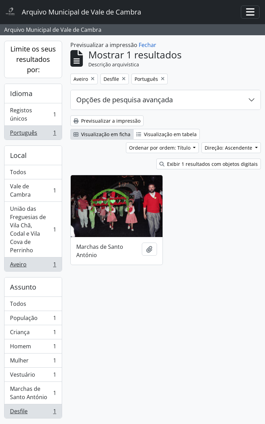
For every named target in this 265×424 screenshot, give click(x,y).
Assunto (23, 287)
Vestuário (33, 376)
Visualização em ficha (101, 134)
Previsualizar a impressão (106, 120)
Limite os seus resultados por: (33, 59)
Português (33, 134)
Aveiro (33, 265)
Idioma (21, 93)
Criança (33, 333)
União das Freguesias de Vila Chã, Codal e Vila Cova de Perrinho (33, 229)
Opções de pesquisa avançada (124, 99)
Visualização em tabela (166, 134)
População (33, 319)
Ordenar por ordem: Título (160, 147)
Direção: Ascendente (229, 147)
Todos (18, 172)
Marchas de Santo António (33, 393)
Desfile (33, 412)
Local (18, 155)
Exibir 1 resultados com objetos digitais (208, 164)
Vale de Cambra (33, 190)
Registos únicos (33, 114)
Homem (33, 348)
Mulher (33, 362)
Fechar (147, 45)
